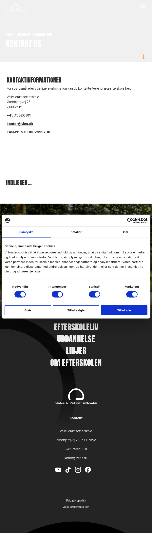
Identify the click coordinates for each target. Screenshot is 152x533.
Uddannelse (76, 339)
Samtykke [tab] (26, 232)
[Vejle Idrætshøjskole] (16, 8)
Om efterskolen (76, 363)
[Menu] (143, 8)
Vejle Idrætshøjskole (76, 507)
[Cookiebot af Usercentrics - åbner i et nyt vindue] (130, 221)
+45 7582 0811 (18, 115)
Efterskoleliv (76, 327)
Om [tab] (125, 232)
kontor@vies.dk (20, 124)
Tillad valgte (76, 310)
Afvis (27, 310)
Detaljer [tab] (76, 232)
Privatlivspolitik (76, 500)
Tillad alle (124, 310)
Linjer (76, 351)
